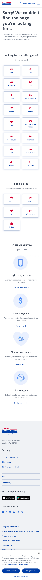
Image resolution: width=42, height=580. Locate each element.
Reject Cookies (11, 571)
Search (23, 3)
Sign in (31, 3)
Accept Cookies (31, 571)
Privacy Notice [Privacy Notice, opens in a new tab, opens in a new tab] (23, 564)
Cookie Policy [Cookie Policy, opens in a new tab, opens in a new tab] (12, 564)
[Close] (39, 553)
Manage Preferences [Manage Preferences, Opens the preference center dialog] (21, 576)
